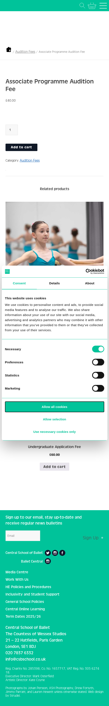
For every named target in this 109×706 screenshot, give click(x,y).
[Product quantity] (12, 130)
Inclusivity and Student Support (32, 594)
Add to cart (21, 147)
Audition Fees (25, 52)
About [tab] (89, 283)
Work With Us (17, 579)
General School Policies (25, 602)
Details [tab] (54, 283)
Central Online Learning (25, 609)
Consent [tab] (19, 283)
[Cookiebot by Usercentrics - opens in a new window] (85, 271)
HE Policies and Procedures (28, 587)
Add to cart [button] (54, 467)
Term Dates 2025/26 (23, 616)
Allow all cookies (54, 407)
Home (9, 49)
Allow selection (54, 419)
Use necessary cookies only (54, 431)
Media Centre (17, 572)
